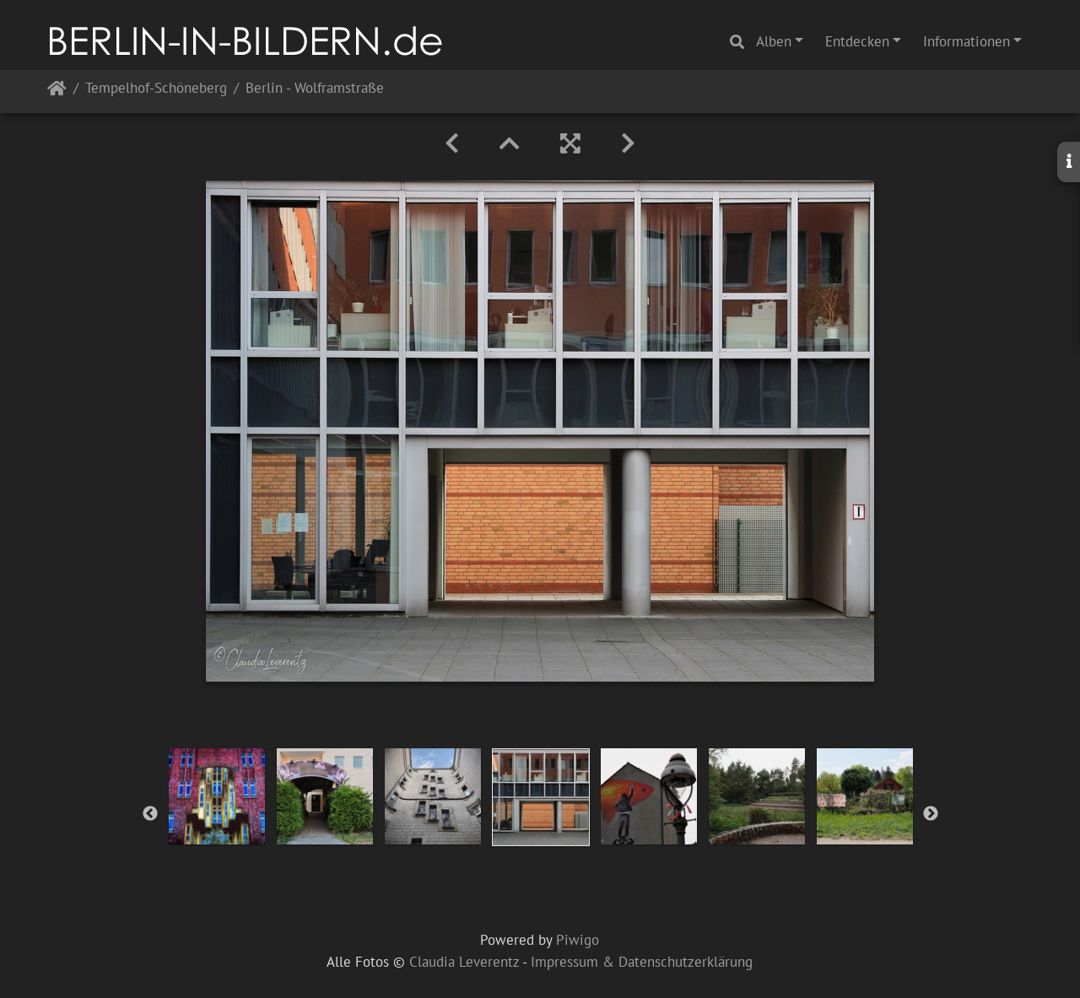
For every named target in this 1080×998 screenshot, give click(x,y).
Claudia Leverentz (464, 961)
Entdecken (857, 41)
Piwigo (577, 940)
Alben (773, 41)
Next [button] (930, 814)
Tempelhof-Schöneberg (156, 89)
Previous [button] (150, 814)
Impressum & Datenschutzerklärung (642, 961)
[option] (217, 796)
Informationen (966, 41)
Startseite (57, 91)
